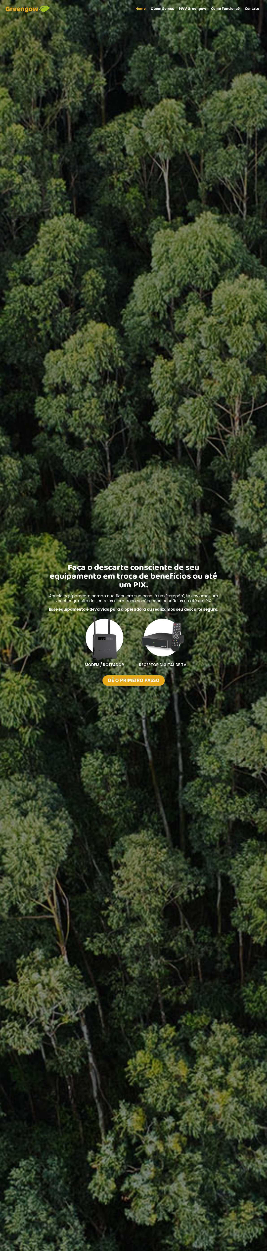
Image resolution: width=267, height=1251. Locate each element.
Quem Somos (162, 9)
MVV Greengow (192, 9)
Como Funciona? (225, 9)
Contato (252, 9)
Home (140, 9)
